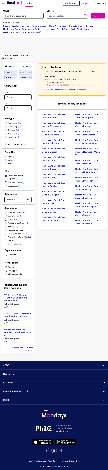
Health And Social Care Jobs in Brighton (53, 142)
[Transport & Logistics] (11, 77)
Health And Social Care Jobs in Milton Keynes (86, 142)
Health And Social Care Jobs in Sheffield (86, 196)
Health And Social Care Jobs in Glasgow (53, 193)
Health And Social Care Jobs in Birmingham (67, 29)
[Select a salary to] (18, 108)
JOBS (54, 365)
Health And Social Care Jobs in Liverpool (86, 116)
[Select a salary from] (18, 97)
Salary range (10, 85)
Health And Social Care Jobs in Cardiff (53, 159)
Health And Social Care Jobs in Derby (53, 176)
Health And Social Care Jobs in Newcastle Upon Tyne (87, 151)
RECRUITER (54, 373)
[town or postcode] (67, 15)
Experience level (13, 250)
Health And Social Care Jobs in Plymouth (86, 179)
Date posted (10, 194)
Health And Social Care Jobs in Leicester (53, 219)
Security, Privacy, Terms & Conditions (63, 461)
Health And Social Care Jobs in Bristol (53, 150)
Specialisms (10, 208)
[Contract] (25, 72)
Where (50, 11)
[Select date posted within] (18, 199)
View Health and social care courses (21, 349)
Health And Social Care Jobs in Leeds (53, 210)
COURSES (54, 382)
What (6, 11)
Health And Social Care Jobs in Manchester (86, 133)
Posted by (9, 152)
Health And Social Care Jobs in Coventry (53, 167)
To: (5, 103)
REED (54, 400)
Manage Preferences (37, 461)
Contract (8, 55)
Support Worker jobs (13, 26)
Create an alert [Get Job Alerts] (51, 89)
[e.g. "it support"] (23, 15)
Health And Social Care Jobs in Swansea (86, 213)
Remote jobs (75, 26)
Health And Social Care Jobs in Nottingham (86, 171)
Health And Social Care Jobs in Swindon (86, 222)
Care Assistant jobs (36, 26)
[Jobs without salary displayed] (25, 77)
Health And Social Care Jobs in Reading (86, 188)
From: (6, 92)
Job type (9, 118)
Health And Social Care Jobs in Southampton (86, 205)
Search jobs (97, 16)
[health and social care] (11, 72)
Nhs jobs (89, 26)
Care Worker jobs (57, 26)
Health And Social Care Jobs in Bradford (23, 32)
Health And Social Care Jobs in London (86, 125)
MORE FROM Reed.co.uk (54, 391)
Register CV (71, 3)
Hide (6, 171)
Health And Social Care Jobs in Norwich (86, 162)
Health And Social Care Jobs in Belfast (22, 29)
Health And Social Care (16, 56)
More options (11, 262)
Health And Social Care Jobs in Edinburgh (53, 185)
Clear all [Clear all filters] (27, 66)
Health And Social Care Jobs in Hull (53, 202)
